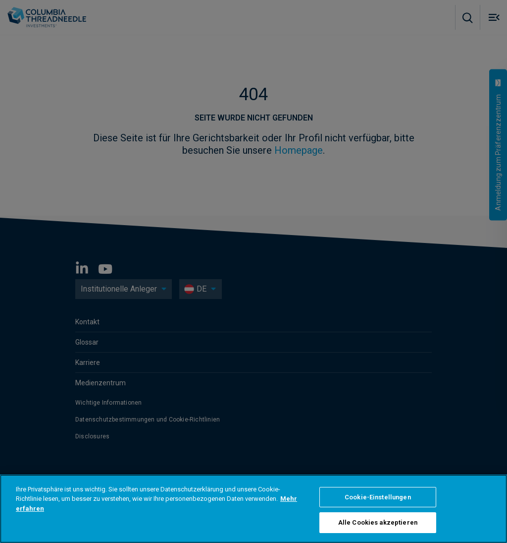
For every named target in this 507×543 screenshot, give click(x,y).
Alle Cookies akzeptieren (377, 522)
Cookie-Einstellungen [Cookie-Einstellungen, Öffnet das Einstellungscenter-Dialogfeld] (378, 497)
